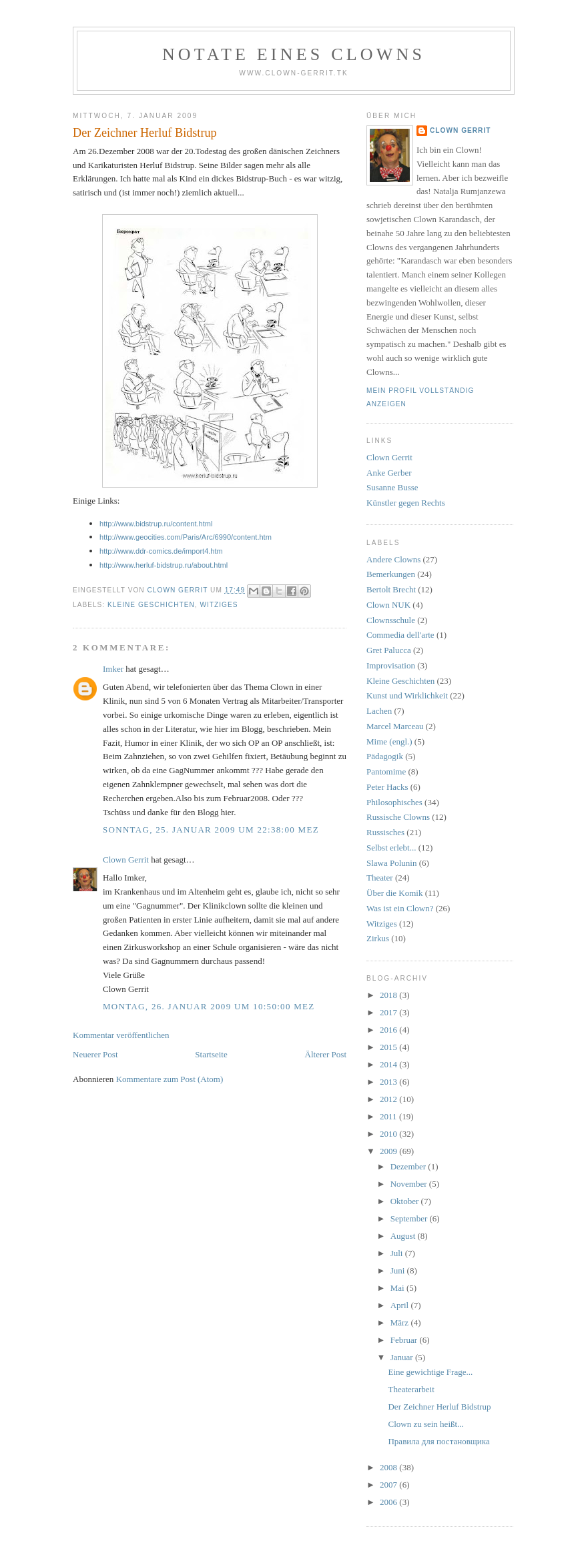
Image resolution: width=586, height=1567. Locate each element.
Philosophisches (394, 802)
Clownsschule (390, 620)
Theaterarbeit (411, 1389)
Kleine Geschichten (151, 604)
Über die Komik (394, 893)
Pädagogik (384, 756)
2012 (389, 1099)
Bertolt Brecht (391, 589)
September (410, 1218)
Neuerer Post (95, 1054)
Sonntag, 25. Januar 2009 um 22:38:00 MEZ (211, 830)
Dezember (409, 1166)
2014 (389, 1064)
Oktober (405, 1201)
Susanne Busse (392, 487)
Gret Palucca (388, 650)
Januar (402, 1357)
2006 (389, 1502)
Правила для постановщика (438, 1441)
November (409, 1184)
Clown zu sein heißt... (425, 1424)
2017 (389, 1012)
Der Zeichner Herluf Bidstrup (439, 1407)
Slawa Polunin (391, 863)
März (400, 1323)
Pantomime (386, 771)
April (400, 1305)
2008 (389, 1467)
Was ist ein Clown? (399, 908)
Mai (398, 1288)
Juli (397, 1253)
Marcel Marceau (395, 726)
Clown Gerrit (126, 860)
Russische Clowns (398, 817)
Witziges (219, 604)
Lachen (379, 711)
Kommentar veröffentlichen (121, 1035)
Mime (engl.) (389, 741)
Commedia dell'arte (400, 635)
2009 (389, 1151)
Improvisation (390, 665)
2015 (389, 1047)
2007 (389, 1485)
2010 (389, 1134)
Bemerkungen (390, 574)
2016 (389, 1030)
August (404, 1236)
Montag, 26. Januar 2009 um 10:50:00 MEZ (209, 1006)
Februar (405, 1340)
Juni (398, 1270)
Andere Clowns (393, 559)
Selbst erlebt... (391, 848)
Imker (113, 669)
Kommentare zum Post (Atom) (170, 1079)
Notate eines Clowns (293, 54)
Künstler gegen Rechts (405, 503)
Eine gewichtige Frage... (430, 1372)
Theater (379, 878)
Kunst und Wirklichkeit (407, 695)
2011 (389, 1116)
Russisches (385, 832)
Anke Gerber (389, 473)
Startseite (211, 1054)
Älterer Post (325, 1054)
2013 (389, 1082)
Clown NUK (388, 605)
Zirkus (377, 938)
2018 (389, 995)
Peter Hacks (387, 787)
